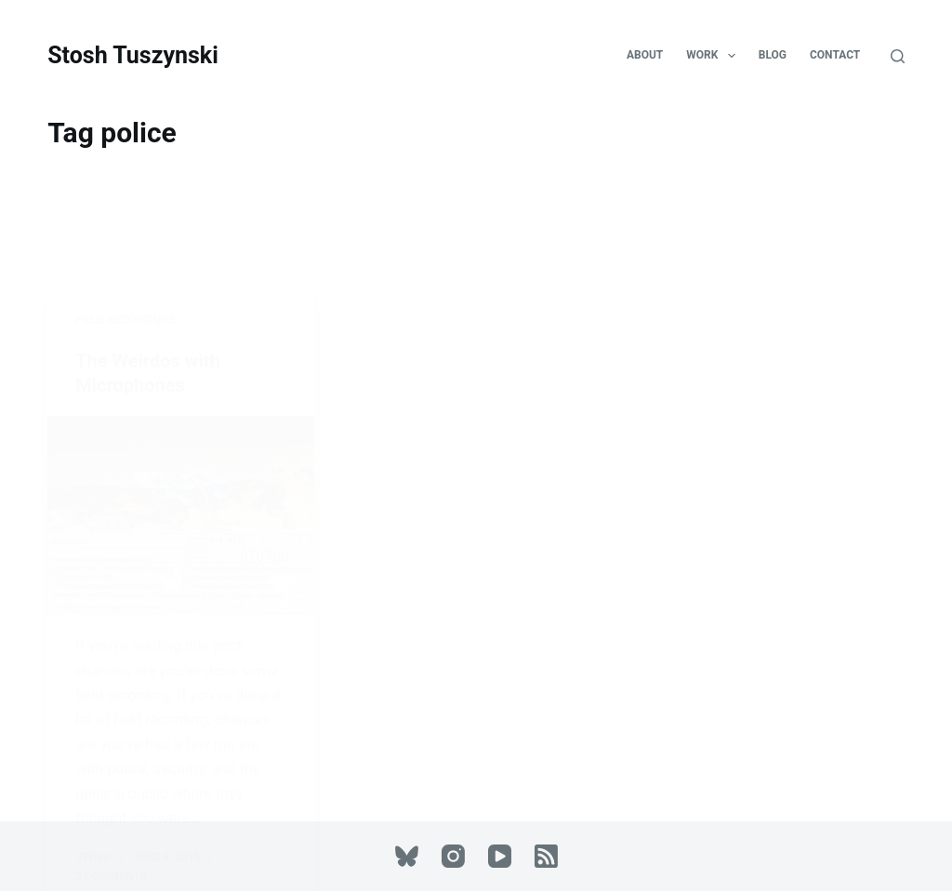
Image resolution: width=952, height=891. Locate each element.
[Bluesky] (406, 856)
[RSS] (546, 856)
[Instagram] (453, 856)
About (645, 54)
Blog (773, 54)
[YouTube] (499, 856)
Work (714, 56)
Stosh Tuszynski (132, 55)
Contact (835, 54)
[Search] (898, 56)
